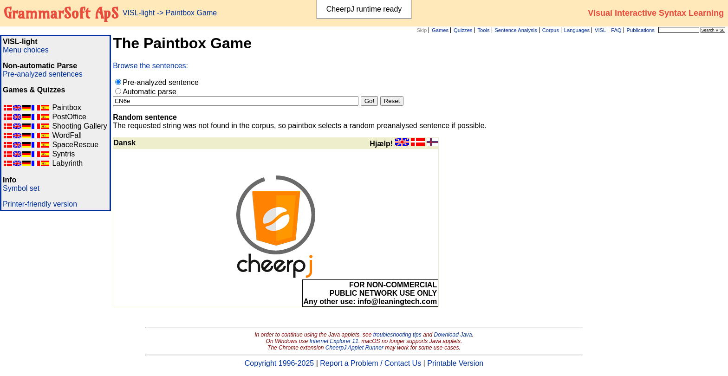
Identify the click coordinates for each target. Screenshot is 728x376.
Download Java (453, 334)
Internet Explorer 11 (334, 341)
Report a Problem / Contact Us (370, 363)
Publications (640, 30)
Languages (577, 30)
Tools (483, 30)
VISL (600, 30)
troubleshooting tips (397, 334)
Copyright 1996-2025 (279, 363)
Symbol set (21, 188)
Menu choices (26, 50)
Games (440, 30)
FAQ (616, 30)
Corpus (550, 30)
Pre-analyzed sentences (43, 74)
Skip (421, 30)
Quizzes (463, 30)
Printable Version (455, 363)
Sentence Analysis (515, 30)
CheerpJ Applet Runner (354, 347)
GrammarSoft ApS (61, 13)
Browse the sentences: (150, 66)
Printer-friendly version (40, 204)
